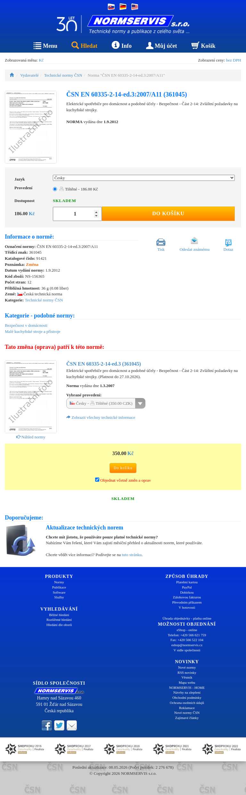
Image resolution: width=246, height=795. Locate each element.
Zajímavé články (187, 718)
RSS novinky (186, 672)
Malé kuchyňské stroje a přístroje (32, 331)
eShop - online (186, 630)
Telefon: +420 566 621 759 (187, 635)
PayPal (187, 587)
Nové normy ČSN (187, 713)
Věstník (186, 677)
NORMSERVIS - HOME (187, 687)
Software (59, 592)
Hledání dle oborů (59, 625)
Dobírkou (186, 592)
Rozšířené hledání (59, 620)
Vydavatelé (29, 75)
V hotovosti (187, 607)
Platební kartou (187, 582)
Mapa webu (187, 682)
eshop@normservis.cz (186, 645)
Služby (59, 597)
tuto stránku (132, 554)
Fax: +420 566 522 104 (186, 640)
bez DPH (233, 60)
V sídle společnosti (187, 650)
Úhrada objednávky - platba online (186, 618)
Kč (41, 60)
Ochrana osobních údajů (187, 703)
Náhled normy (30, 437)
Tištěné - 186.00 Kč (78, 189)
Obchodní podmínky (186, 697)
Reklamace (187, 708)
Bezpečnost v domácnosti (26, 325)
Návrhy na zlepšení (187, 692)
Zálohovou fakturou (187, 597)
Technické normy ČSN (63, 75)
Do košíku (168, 213)
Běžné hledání (59, 615)
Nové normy (187, 667)
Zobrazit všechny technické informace (100, 417)
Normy (59, 582)
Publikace (59, 587)
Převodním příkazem (187, 602)
